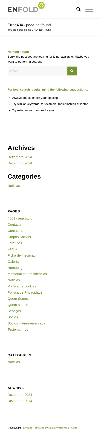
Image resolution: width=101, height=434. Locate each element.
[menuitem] (76, 9)
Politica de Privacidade (25, 292)
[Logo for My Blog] (42, 9)
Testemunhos (18, 329)
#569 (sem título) (21, 218)
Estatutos (15, 243)
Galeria (13, 261)
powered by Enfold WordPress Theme (56, 427)
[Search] (76, 9)
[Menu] (87, 9)
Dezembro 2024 (20, 157)
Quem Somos (18, 298)
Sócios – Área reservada (26, 323)
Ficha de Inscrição (22, 255)
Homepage (16, 268)
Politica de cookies (22, 286)
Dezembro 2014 (20, 163)
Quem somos (18, 305)
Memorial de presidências (27, 274)
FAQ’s (12, 249)
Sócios (13, 317)
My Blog (27, 427)
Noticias (14, 186)
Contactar (15, 224)
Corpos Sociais (19, 237)
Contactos (15, 231)
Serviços (14, 311)
